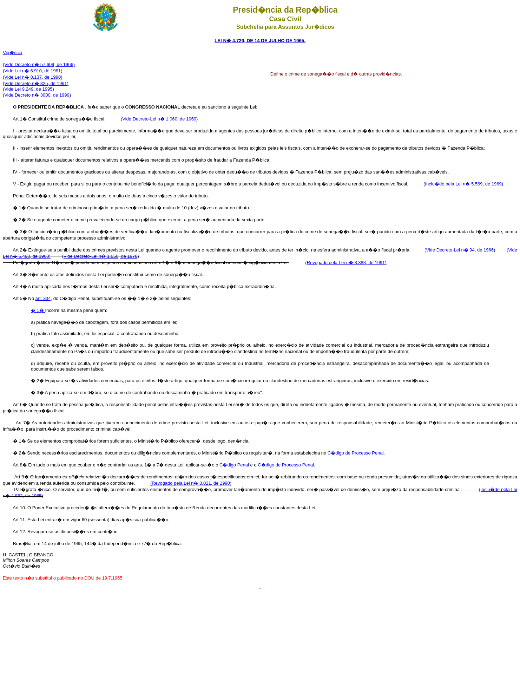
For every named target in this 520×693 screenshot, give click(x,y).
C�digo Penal (234, 465)
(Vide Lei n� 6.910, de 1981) (32, 70)
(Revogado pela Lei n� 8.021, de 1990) (190, 483)
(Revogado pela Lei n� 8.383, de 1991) (345, 262)
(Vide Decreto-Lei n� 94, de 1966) (459, 250)
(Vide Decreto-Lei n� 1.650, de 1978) (100, 256)
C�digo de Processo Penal (356, 453)
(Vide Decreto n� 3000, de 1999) (37, 95)
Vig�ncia (12, 52)
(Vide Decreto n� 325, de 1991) (35, 83)
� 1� (38, 310)
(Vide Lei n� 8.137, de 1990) (32, 77)
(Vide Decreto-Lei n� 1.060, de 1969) (159, 119)
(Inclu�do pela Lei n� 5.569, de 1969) (463, 184)
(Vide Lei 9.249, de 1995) (28, 89)
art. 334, (43, 298)
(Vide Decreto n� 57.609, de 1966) (39, 64)
